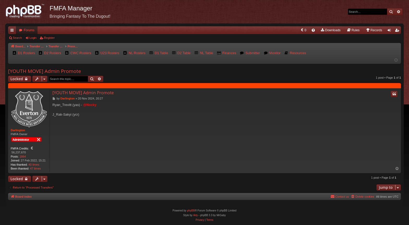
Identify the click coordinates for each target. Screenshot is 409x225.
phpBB (191, 210)
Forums (29, 30)
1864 (23, 156)
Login (33, 37)
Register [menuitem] (398, 31)
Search (17, 37)
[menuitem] (303, 30)
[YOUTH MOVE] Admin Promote (44, 71)
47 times (35, 168)
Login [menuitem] (390, 31)
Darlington (18, 130)
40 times (33, 164)
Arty (195, 215)
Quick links (13, 31)
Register (49, 37)
